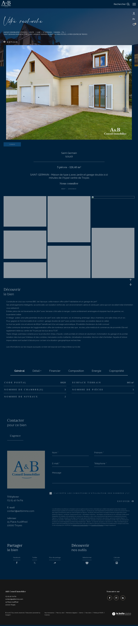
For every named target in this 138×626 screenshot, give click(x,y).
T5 (63, 32)
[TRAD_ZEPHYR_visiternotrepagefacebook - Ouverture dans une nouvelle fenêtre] (109, 598)
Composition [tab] (76, 370)
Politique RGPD (98, 614)
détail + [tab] (36, 370)
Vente (31, 32)
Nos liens (88, 614)
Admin (81, 614)
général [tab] (19, 370)
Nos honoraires (49, 614)
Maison (57, 32)
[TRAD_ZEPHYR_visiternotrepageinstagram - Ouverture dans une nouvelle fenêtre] (115, 598)
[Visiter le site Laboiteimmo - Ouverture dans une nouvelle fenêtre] (121, 615)
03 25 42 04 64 (15, 500)
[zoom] (25, 228)
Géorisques (85, 347)
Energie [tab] (96, 370)
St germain (47, 32)
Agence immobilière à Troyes (15, 32)
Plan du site (60, 614)
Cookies (47, 616)
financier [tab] (54, 370)
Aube (38, 32)
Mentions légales (71, 614)
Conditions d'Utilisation (97, 525)
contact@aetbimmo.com (20, 511)
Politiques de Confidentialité (80, 525)
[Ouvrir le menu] (134, 4)
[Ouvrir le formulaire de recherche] (122, 4)
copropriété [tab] (116, 370)
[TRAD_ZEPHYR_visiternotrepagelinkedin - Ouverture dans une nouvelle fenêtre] (122, 598)
